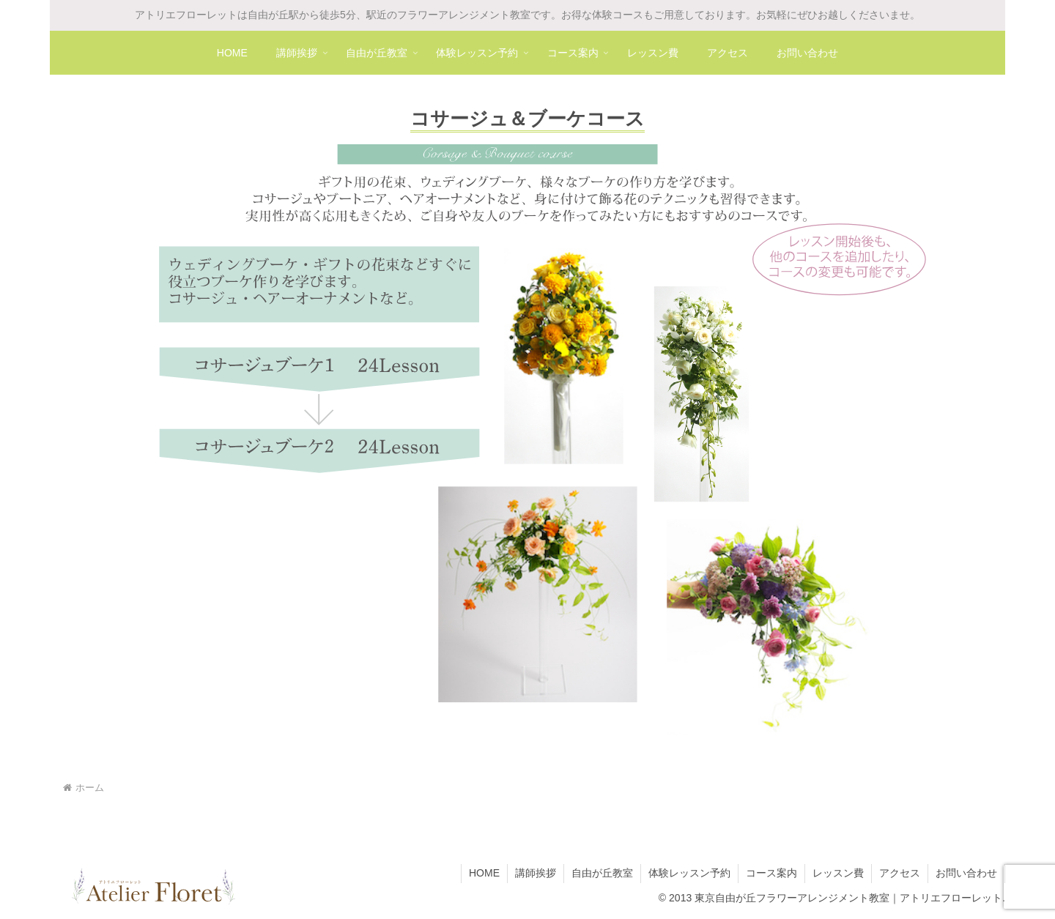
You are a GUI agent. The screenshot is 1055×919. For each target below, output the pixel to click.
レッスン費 (838, 873)
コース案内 (771, 873)
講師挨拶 (535, 873)
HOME (484, 873)
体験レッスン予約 (689, 873)
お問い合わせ (966, 873)
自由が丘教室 (602, 873)
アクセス (899, 873)
